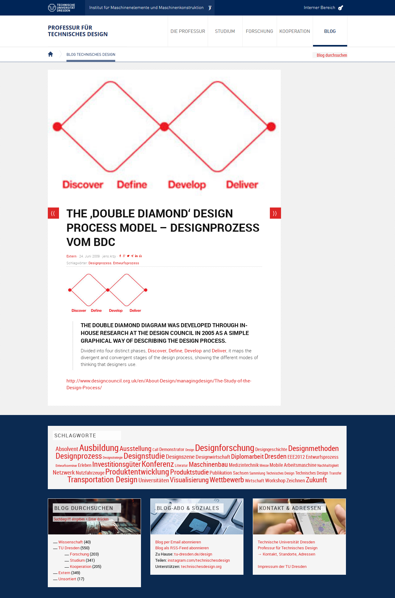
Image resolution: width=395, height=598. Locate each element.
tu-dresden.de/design (193, 554)
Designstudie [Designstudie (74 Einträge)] (144, 455)
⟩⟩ (275, 213)
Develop (193, 350)
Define (175, 350)
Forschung (79, 554)
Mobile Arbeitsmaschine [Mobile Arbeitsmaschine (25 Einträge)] (293, 465)
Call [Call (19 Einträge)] (155, 449)
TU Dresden (68, 548)
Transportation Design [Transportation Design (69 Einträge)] (102, 479)
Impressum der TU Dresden (282, 566)
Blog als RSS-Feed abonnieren (182, 548)
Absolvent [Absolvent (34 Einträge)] (67, 449)
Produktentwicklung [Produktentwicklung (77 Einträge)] (137, 471)
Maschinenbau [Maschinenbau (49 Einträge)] (208, 464)
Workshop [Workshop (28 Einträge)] (275, 480)
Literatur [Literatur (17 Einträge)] (181, 465)
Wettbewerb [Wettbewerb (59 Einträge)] (227, 479)
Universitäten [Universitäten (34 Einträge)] (153, 480)
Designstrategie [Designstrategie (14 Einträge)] (113, 457)
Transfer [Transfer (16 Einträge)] (335, 473)
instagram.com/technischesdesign (199, 560)
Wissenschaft (70, 542)
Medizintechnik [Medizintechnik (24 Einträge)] (244, 465)
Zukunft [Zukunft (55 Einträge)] (316, 479)
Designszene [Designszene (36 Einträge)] (180, 457)
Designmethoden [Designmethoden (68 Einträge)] (313, 448)
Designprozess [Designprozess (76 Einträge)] (79, 455)
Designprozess (100, 263)
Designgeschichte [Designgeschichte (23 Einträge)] (271, 449)
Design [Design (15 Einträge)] (189, 449)
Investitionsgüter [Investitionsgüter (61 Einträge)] (116, 464)
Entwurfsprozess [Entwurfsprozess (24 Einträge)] (322, 457)
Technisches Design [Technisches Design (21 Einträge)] (311, 473)
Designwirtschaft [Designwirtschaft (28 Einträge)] (213, 456)
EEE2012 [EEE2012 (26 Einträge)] (296, 456)
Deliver (219, 350)
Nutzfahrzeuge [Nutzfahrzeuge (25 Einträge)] (90, 472)
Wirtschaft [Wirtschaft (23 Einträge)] (254, 480)
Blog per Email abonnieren (178, 542)
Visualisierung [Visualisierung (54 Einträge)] (189, 479)
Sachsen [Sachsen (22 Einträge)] (240, 473)
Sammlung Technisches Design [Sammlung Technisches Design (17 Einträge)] (271, 473)
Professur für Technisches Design (287, 548)
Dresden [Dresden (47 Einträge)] (276, 456)
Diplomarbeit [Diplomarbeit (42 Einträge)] (247, 456)
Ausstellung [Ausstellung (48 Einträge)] (136, 448)
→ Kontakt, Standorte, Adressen (286, 554)
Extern (71, 256)
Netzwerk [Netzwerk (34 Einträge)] (64, 472)
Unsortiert (67, 579)
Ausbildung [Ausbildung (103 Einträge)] (99, 447)
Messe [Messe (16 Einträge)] (264, 465)
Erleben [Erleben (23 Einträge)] (84, 465)
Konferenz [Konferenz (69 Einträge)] (158, 463)
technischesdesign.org (201, 566)
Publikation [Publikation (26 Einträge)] (221, 472)
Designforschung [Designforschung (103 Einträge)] (224, 447)
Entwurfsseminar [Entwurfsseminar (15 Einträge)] (66, 465)
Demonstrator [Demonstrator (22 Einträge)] (171, 449)
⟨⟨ (53, 213)
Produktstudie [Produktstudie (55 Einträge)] (189, 472)
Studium (77, 560)
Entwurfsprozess (126, 263)
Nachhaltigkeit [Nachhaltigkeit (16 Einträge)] (328, 465)
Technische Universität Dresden (286, 542)
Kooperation (80, 566)
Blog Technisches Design (86, 49)
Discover (157, 350)
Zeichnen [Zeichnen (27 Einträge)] (295, 480)
